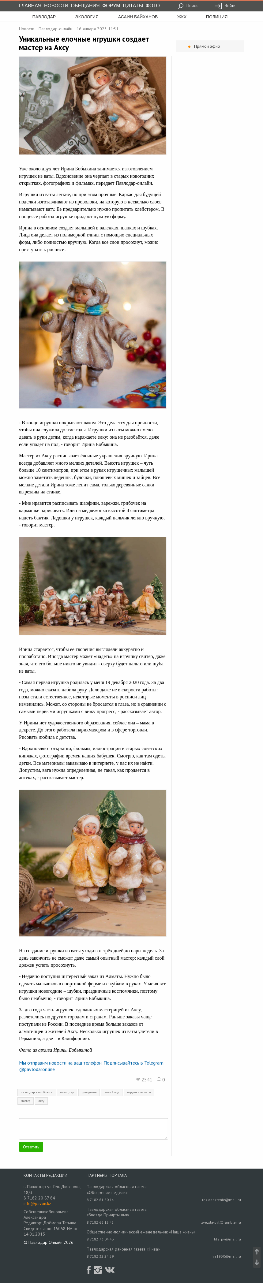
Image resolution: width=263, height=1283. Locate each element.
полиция (217, 16)
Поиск (187, 5)
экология (87, 16)
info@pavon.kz (37, 1203)
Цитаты (133, 5)
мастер (25, 1101)
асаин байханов (138, 16)
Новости (56, 5)
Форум (111, 5)
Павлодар (44, 16)
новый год (111, 1092)
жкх (181, 16)
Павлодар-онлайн (55, 29)
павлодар (67, 1092)
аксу (41, 1101)
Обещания (85, 5)
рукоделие (89, 1092)
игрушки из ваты (139, 1092)
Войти (225, 5)
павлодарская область (36, 1092)
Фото (153, 5)
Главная (30, 5)
